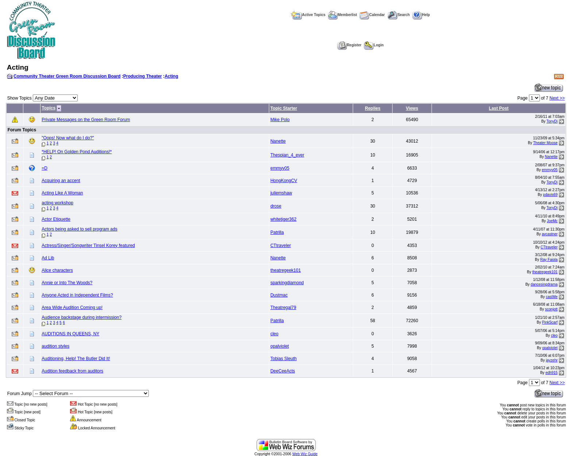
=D (44, 168)
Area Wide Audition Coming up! (72, 307)
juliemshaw (281, 193)
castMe (551, 297)
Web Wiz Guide (304, 454)
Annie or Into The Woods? (67, 282)
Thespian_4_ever (287, 155)
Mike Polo (280, 119)
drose (275, 206)
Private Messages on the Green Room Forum (86, 119)
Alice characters (57, 270)
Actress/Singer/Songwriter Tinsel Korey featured (88, 245)
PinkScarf (550, 322)
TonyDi (552, 121)
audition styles (55, 346)
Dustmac (278, 295)
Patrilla (277, 232)
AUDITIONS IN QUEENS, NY (70, 333)
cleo (274, 333)
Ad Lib (48, 257)
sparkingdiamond (287, 282)
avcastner (549, 234)
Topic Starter (283, 108)
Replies (372, 108)
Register (349, 45)
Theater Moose (545, 143)
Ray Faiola (549, 260)
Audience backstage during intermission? (81, 317)
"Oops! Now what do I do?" (68, 137)
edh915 (551, 373)
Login (373, 45)
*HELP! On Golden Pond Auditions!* (77, 151)
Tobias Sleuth (283, 358)
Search (398, 15)
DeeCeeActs (282, 371)
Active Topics (308, 15)
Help (421, 15)
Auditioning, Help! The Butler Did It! (76, 358)
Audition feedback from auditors (72, 371)
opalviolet (279, 346)
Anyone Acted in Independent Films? (77, 295)
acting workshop (57, 202)
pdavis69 (550, 195)
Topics (48, 108)
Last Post (499, 108)
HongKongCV (283, 180)
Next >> (557, 98)
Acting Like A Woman (62, 193)
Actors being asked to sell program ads (79, 229)
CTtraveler (280, 245)
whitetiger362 (283, 219)
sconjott (551, 309)
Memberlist (342, 15)
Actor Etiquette (56, 219)
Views (412, 108)
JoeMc (552, 221)
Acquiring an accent (61, 180)
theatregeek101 (285, 270)
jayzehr (551, 360)
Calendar (372, 15)
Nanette (278, 141)
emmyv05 (279, 168)
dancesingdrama (544, 284)
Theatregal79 (283, 307)
